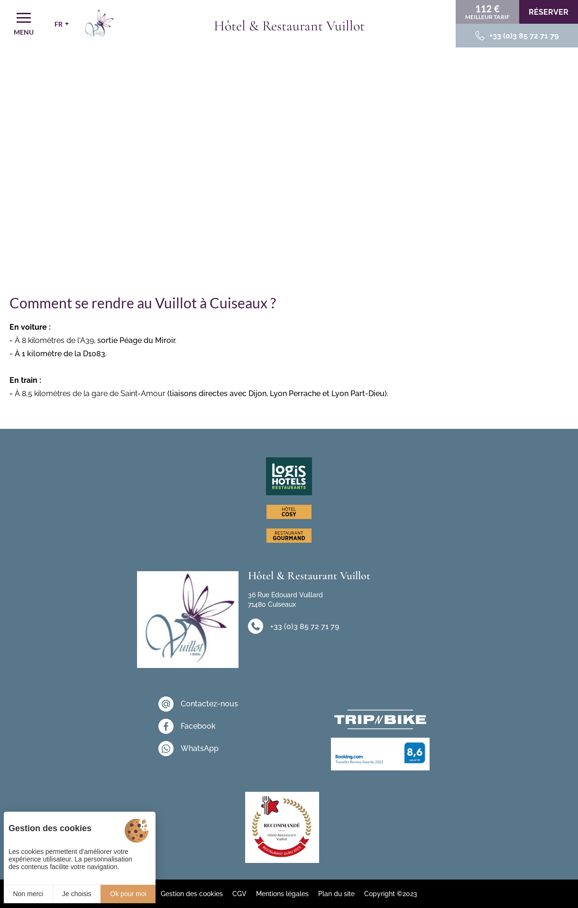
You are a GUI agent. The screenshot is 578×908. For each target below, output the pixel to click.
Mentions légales (282, 894)
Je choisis (76, 894)
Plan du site (336, 894)
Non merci (28, 894)
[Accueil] (99, 23)
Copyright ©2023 (390, 894)
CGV (239, 894)
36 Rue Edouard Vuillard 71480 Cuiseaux (285, 599)
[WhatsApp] (198, 748)
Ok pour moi (128, 894)
